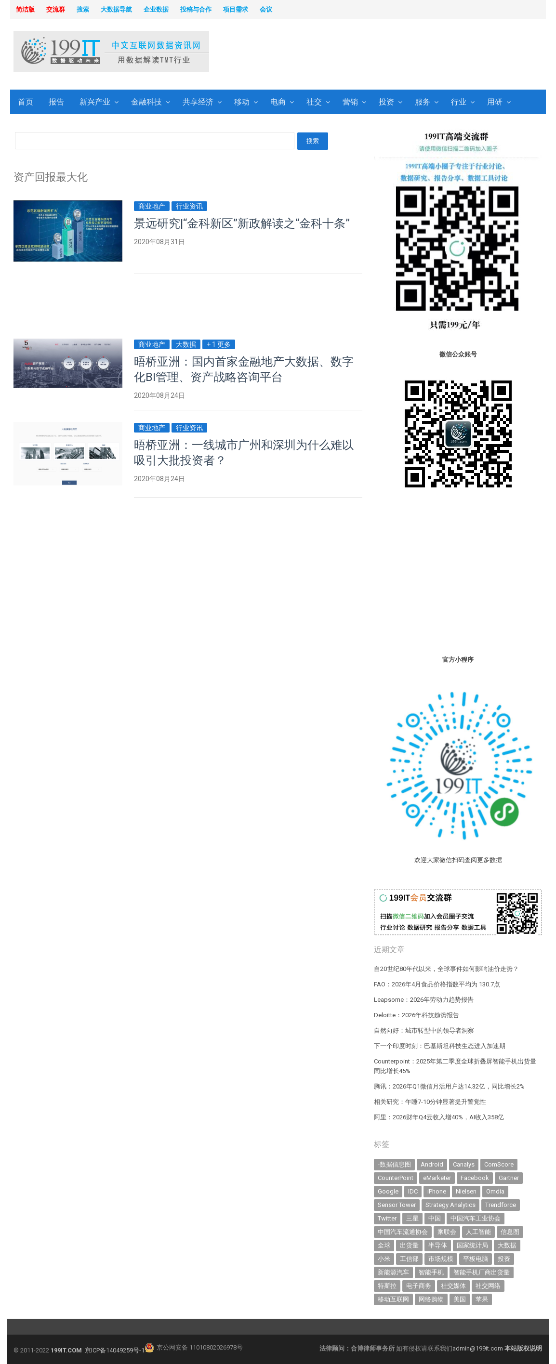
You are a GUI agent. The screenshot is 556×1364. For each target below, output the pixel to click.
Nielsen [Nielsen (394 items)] (466, 1191)
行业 (458, 101)
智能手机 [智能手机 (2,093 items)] (431, 1272)
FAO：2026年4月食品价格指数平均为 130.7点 (437, 984)
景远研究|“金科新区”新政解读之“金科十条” (242, 223)
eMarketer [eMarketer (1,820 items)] (437, 1177)
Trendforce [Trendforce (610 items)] (500, 1204)
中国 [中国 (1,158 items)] (434, 1218)
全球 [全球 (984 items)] (384, 1245)
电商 (278, 101)
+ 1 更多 (219, 344)
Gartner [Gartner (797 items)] (509, 1177)
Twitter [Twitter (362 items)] (387, 1218)
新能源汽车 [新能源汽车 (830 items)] (393, 1272)
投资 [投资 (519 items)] (504, 1258)
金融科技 (146, 101)
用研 (495, 101)
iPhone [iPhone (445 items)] (436, 1191)
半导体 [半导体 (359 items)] (437, 1245)
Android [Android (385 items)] (432, 1164)
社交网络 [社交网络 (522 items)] (488, 1285)
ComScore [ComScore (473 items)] (499, 1164)
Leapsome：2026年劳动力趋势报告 (424, 999)
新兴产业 (94, 101)
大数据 (186, 344)
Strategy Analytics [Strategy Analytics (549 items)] (450, 1204)
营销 (350, 101)
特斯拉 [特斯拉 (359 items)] (387, 1285)
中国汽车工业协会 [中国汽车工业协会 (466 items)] (475, 1218)
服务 (422, 101)
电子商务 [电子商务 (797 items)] (418, 1285)
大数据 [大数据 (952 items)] (507, 1245)
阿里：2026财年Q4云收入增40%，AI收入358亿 (439, 1117)
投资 (386, 101)
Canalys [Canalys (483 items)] (464, 1164)
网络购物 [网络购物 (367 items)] (431, 1299)
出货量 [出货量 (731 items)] (409, 1245)
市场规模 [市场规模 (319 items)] (440, 1258)
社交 (314, 101)
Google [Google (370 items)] (388, 1191)
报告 (56, 101)
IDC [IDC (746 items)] (413, 1191)
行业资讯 (189, 206)
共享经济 (198, 101)
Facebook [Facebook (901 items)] (475, 1177)
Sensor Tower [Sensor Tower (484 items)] (397, 1204)
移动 (242, 101)
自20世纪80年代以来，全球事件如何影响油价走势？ (446, 968)
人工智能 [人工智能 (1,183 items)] (478, 1231)
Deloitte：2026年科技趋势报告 (416, 1015)
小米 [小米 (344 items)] (384, 1258)
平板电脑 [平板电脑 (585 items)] (475, 1258)
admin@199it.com (478, 1348)
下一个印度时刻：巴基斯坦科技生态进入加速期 (439, 1045)
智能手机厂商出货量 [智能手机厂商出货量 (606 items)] (481, 1272)
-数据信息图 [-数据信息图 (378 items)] (394, 1164)
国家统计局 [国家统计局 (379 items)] (472, 1245)
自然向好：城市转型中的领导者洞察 (424, 1030)
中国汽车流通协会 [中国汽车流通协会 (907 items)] (403, 1231)
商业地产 (151, 206)
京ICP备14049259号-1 (115, 1350)
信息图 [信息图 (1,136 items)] (510, 1231)
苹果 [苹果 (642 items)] (482, 1299)
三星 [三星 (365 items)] (412, 1218)
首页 (25, 101)
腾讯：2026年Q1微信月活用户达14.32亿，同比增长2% (449, 1086)
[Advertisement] (397, 52)
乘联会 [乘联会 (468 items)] (446, 1231)
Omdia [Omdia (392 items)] (495, 1191)
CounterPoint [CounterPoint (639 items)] (395, 1177)
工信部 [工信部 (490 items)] (409, 1258)
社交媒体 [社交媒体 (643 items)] (453, 1285)
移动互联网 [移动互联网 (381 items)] (393, 1299)
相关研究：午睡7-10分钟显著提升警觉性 (430, 1101)
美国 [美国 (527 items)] (459, 1299)
